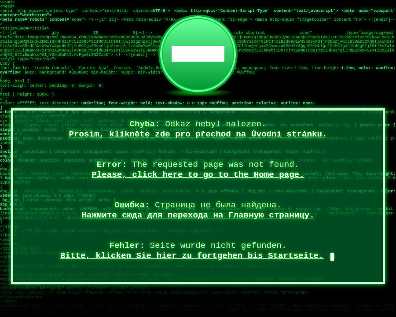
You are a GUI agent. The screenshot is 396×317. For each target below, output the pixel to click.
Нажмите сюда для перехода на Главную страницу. (198, 215)
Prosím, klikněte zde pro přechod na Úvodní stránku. (198, 134)
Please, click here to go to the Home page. (198, 175)
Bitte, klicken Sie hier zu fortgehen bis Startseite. (192, 256)
